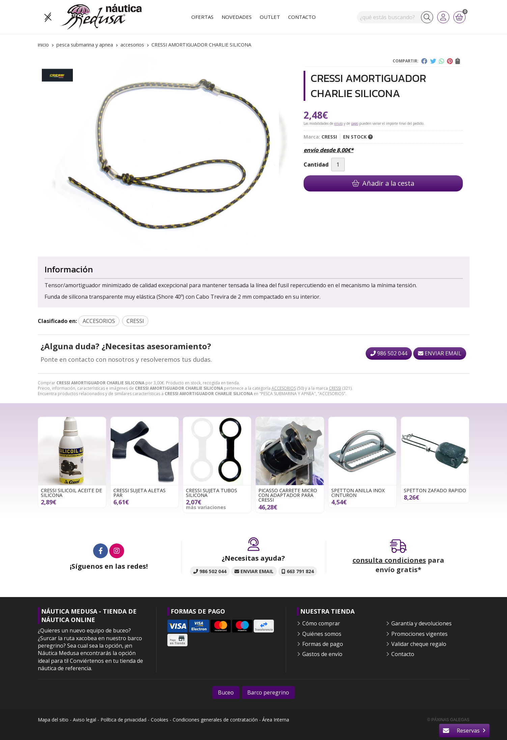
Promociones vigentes (419, 634)
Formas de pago (322, 644)
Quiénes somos (321, 634)
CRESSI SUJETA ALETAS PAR (139, 492)
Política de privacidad (123, 719)
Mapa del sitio (53, 719)
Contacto (402, 654)
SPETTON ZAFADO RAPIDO (435, 490)
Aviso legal (84, 719)
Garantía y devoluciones (421, 623)
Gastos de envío (322, 654)
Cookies (159, 719)
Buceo (226, 692)
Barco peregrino (268, 692)
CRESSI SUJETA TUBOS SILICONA (211, 492)
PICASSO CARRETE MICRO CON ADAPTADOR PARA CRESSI (287, 495)
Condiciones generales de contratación (215, 719)
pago (354, 123)
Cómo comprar (321, 623)
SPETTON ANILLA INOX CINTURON (358, 492)
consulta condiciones (389, 560)
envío (338, 123)
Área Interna (275, 719)
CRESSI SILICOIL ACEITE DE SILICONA (71, 492)
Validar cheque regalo (418, 644)
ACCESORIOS (284, 388)
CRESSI (335, 388)
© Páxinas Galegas (448, 719)
